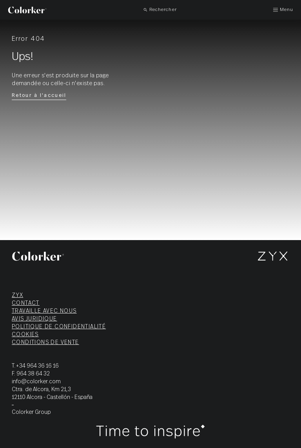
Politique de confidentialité (59, 327)
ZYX (17, 295)
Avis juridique (34, 319)
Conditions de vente (45, 342)
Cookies (25, 334)
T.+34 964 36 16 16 (35, 366)
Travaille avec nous (44, 311)
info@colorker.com (36, 381)
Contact (26, 303)
